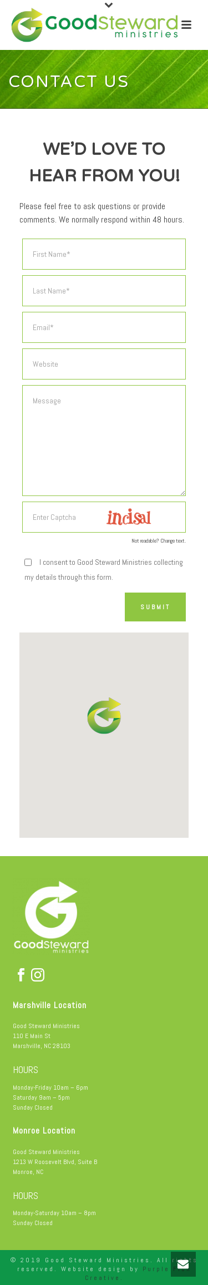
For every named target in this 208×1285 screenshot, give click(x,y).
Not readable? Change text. (158, 540)
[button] (105, 715)
